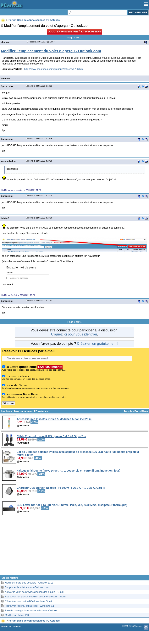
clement (5, 42)
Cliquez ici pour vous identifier (74, 334)
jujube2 (5, 218)
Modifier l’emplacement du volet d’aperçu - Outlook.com (51, 51)
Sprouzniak (7, 86)
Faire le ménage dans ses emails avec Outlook (31, 610)
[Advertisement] (74, 548)
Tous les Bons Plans (136, 411)
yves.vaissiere (8, 161)
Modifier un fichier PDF (17, 615)
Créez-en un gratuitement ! (97, 344)
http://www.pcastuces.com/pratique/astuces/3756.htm (54, 69)
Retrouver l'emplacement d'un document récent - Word (35, 596)
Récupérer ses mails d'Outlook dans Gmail (28, 601)
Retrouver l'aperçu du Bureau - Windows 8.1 (29, 605)
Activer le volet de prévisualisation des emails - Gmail (34, 591)
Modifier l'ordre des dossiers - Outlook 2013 (29, 582)
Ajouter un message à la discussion (74, 31)
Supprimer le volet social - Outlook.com (26, 587)
